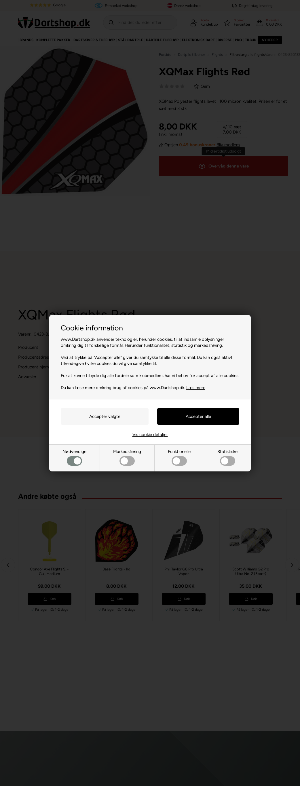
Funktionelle (179, 457)
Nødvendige (74, 457)
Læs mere (195, 387)
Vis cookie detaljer (150, 434)
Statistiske (227, 457)
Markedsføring (127, 457)
